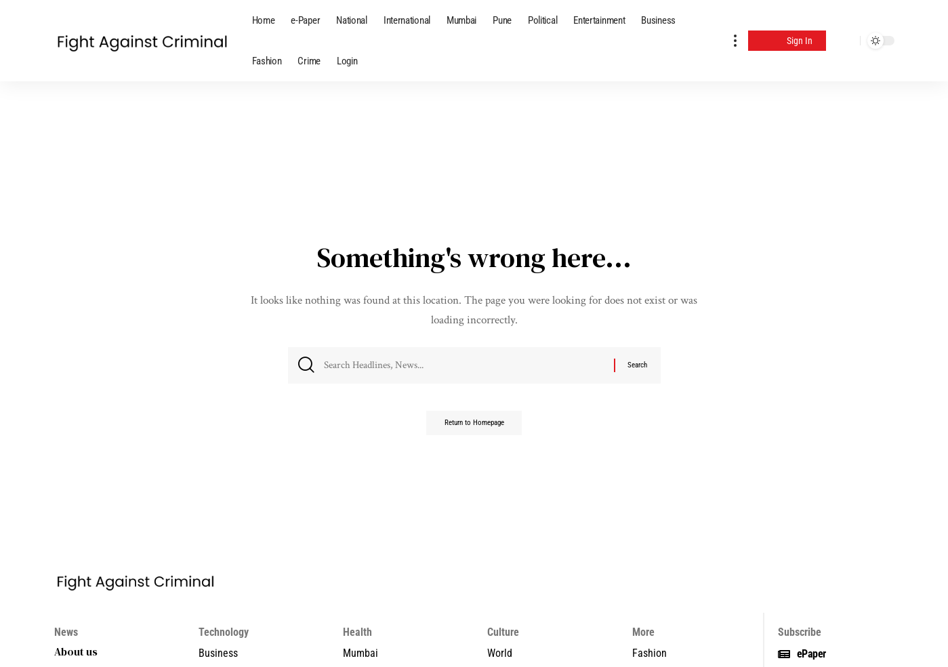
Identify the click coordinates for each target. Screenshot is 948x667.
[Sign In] (787, 41)
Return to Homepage (474, 427)
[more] (735, 40)
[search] (846, 40)
